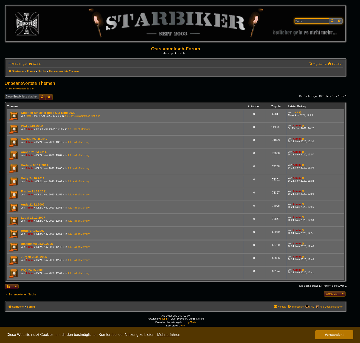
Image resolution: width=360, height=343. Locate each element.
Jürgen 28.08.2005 (34, 257)
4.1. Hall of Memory (79, 129)
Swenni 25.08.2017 (34, 139)
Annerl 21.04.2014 (33, 152)
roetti (28, 115)
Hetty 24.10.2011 (33, 178)
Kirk (183, 325)
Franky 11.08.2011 (34, 191)
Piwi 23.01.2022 (32, 126)
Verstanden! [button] (334, 335)
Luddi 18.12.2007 (33, 217)
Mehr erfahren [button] (168, 335)
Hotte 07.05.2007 (33, 230)
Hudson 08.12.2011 (34, 165)
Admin (30, 129)
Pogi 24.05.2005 (32, 270)
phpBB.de (191, 322)
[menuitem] (34, 64)
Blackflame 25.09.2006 (37, 244)
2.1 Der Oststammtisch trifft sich (82, 115)
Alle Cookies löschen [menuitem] (331, 306)
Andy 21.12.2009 (33, 204)
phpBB (163, 318)
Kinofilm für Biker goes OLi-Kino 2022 (48, 112)
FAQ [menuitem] (311, 306)
